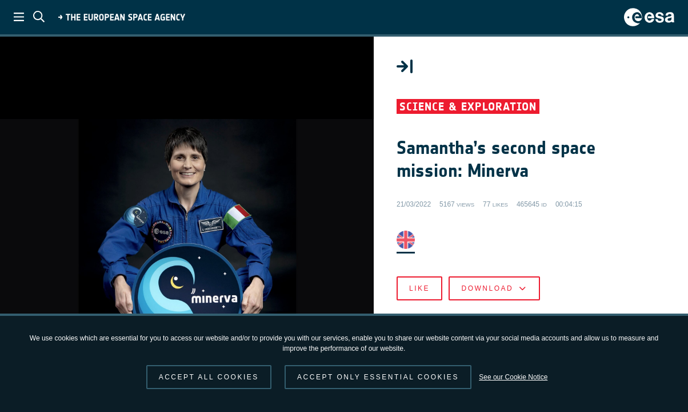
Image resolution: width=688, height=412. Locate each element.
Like (419, 288)
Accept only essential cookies (378, 377)
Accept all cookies (209, 377)
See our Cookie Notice (513, 377)
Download (494, 288)
